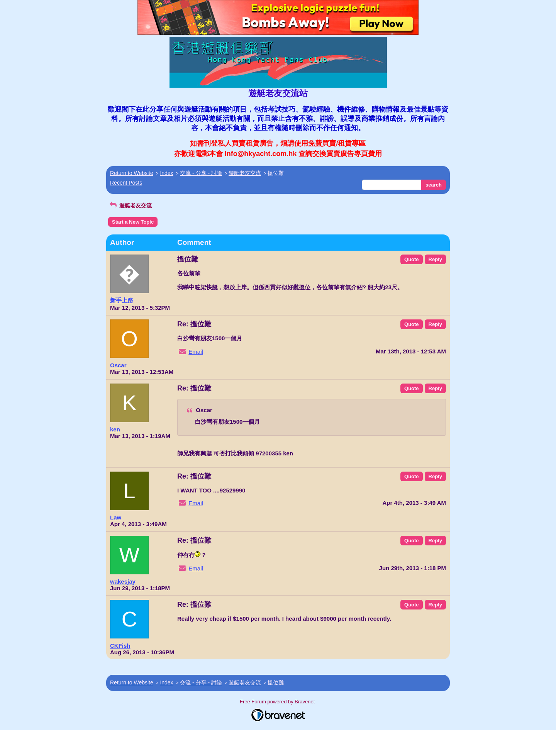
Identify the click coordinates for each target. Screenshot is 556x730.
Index (166, 173)
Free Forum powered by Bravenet (278, 702)
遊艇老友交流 (245, 173)
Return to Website (131, 173)
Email (195, 351)
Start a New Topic (133, 222)
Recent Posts (126, 183)
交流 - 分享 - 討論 (201, 173)
